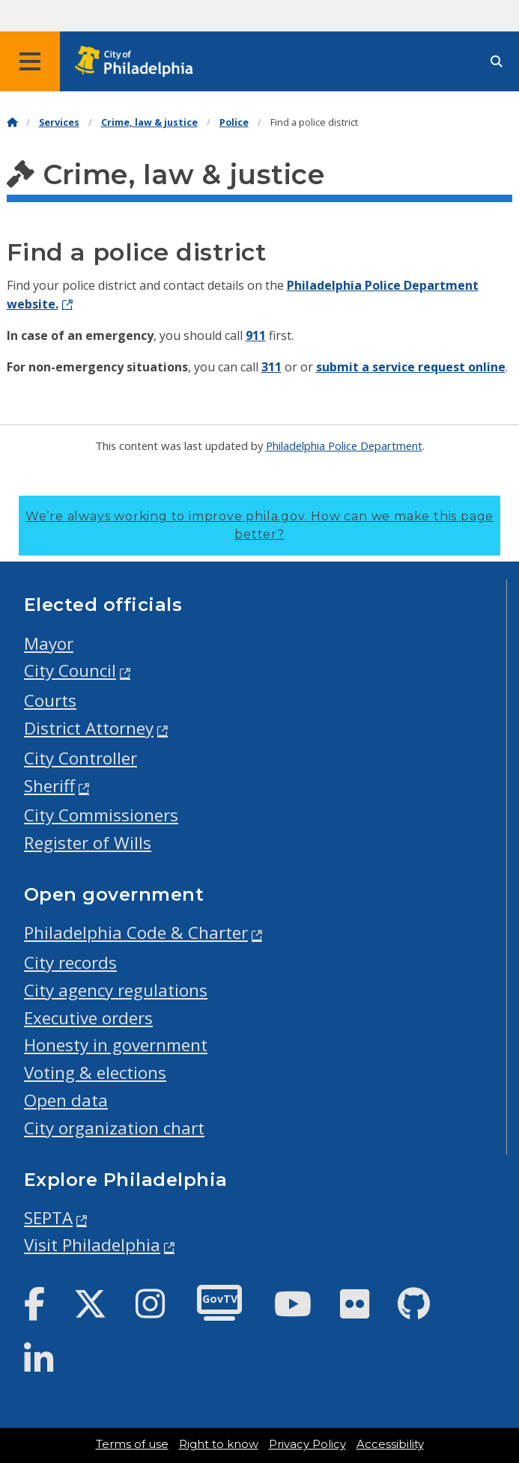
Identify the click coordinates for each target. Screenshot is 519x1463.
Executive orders (88, 1017)
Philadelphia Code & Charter (136, 932)
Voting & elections (95, 1072)
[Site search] (496, 62)
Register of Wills (87, 842)
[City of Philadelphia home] (138, 62)
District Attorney (89, 728)
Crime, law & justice (149, 122)
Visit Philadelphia (92, 1244)
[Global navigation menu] (30, 61)
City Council (70, 670)
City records (70, 962)
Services (59, 122)
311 (271, 367)
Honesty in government (115, 1044)
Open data (66, 1100)
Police (234, 122)
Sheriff (49, 785)
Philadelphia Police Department (344, 445)
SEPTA (48, 1217)
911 (256, 335)
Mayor (48, 643)
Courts (50, 700)
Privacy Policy (307, 1444)
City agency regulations (115, 990)
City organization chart (114, 1128)
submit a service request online (411, 367)
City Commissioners (101, 815)
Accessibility (390, 1444)
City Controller (80, 758)
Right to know (218, 1444)
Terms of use (132, 1444)
